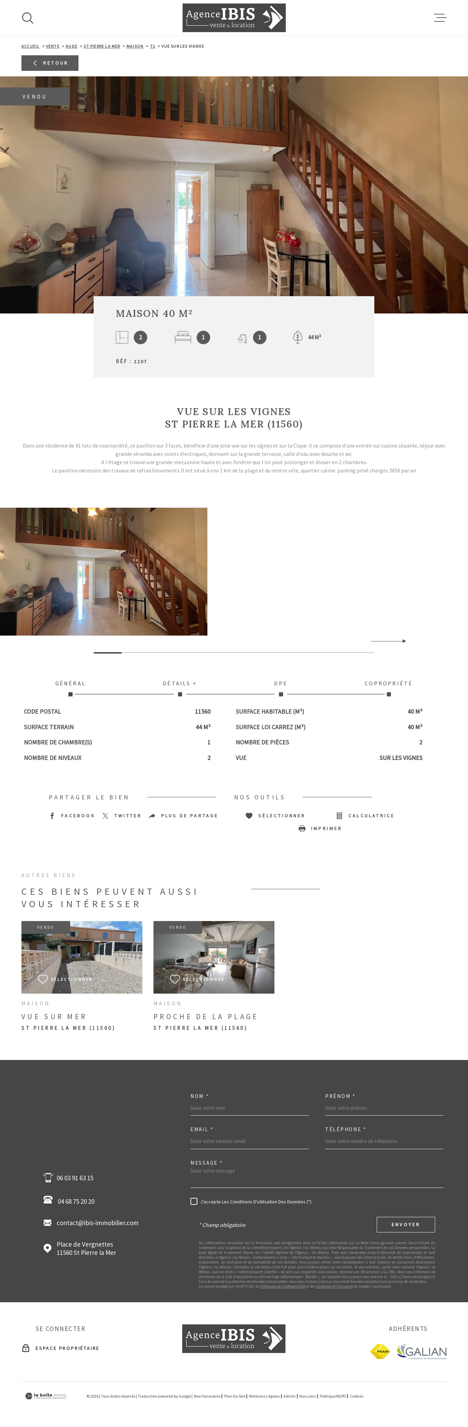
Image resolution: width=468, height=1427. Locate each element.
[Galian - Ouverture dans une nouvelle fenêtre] (421, 1351)
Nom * (199, 1096)
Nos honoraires (207, 1396)
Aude (71, 46)
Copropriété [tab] (388, 688)
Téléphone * (345, 1129)
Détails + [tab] (180, 688)
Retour (49, 63)
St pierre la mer (102, 46)
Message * (206, 1162)
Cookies (356, 1396)
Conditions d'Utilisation (334, 1286)
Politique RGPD (333, 1396)
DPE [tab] (281, 688)
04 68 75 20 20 (70, 1200)
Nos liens (307, 1396)
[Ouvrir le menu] (440, 18)
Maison (135, 46)
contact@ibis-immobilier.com (98, 1223)
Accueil (30, 46)
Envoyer (406, 1224)
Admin (289, 1396)
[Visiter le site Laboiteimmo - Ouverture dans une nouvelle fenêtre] (45, 1396)
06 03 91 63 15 (75, 1178)
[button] (401, 641)
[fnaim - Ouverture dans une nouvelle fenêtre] (380, 1351)
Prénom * (340, 1096)
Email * (202, 1129)
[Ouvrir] (27, 18)
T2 (152, 46)
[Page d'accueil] (234, 17)
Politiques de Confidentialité (283, 1286)
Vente (52, 46)
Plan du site (234, 1396)
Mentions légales (264, 1396)
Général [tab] (70, 688)
